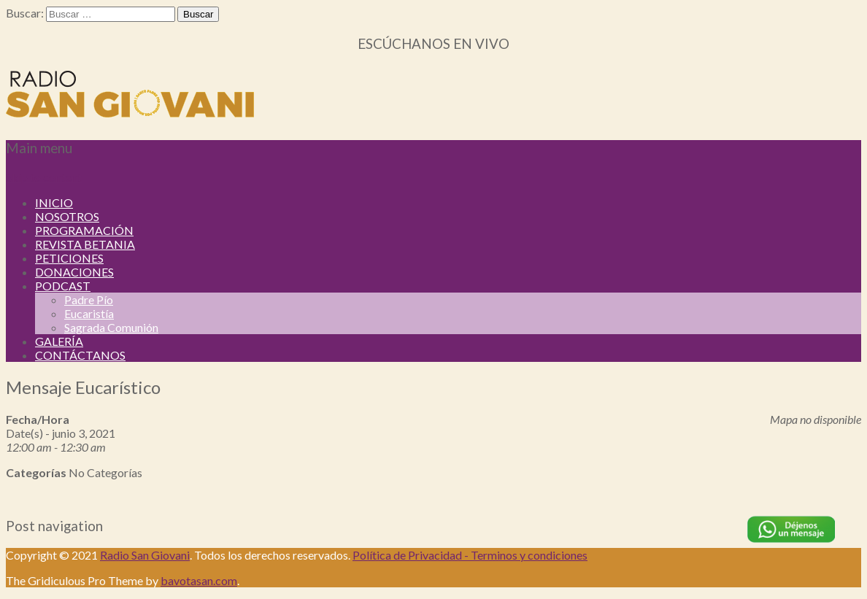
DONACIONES (74, 272)
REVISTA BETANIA (85, 244)
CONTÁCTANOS (80, 355)
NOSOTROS (67, 216)
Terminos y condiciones (529, 555)
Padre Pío (88, 299)
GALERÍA (59, 341)
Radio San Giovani (145, 555)
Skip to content (44, 177)
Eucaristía (89, 313)
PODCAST (62, 286)
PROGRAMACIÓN (84, 230)
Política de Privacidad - (411, 555)
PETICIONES (69, 258)
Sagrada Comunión (111, 327)
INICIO (54, 202)
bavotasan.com (199, 580)
